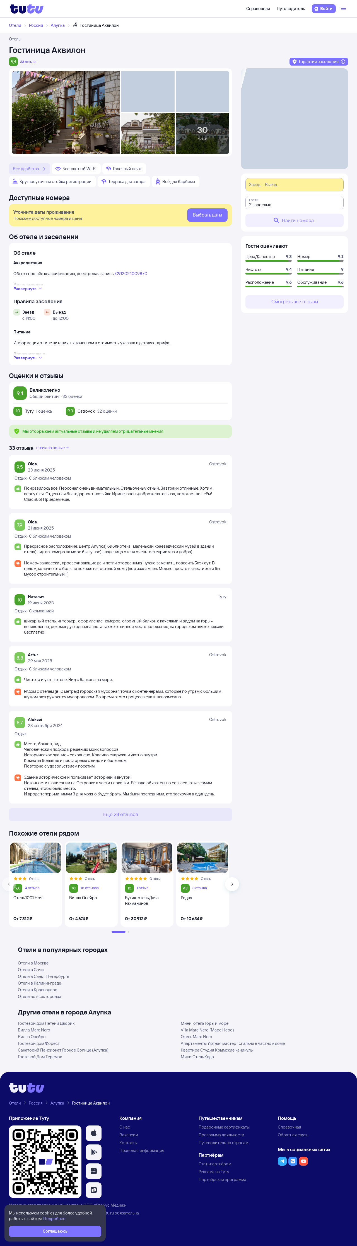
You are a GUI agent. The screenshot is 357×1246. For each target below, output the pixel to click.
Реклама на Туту (214, 1171)
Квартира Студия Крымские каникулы (217, 1050)
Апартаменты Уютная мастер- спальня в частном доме (233, 1043)
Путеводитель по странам (223, 1142)
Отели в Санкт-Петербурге (43, 976)
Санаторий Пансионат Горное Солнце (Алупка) (63, 1050)
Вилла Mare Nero (34, 1030)
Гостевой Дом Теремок (40, 1056)
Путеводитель (291, 8)
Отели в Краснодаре (37, 989)
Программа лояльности (221, 1134)
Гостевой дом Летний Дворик (46, 1023)
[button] (94, 1133)
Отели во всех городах (39, 996)
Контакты (128, 1142)
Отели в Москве (33, 963)
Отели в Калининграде (39, 983)
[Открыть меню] (344, 8)
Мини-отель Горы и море (204, 1023)
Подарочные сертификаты (224, 1127)
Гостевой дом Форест (39, 1043)
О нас (124, 1127)
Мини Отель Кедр (197, 1056)
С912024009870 (131, 273)
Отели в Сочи (31, 969)
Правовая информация (141, 1150)
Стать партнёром (215, 1163)
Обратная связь (293, 1134)
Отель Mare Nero (196, 1036)
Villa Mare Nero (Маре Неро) (207, 1030)
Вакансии (128, 1134)
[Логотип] (26, 8)
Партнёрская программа (222, 1179)
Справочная (258, 8)
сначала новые (53, 447)
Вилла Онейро (32, 1036)
